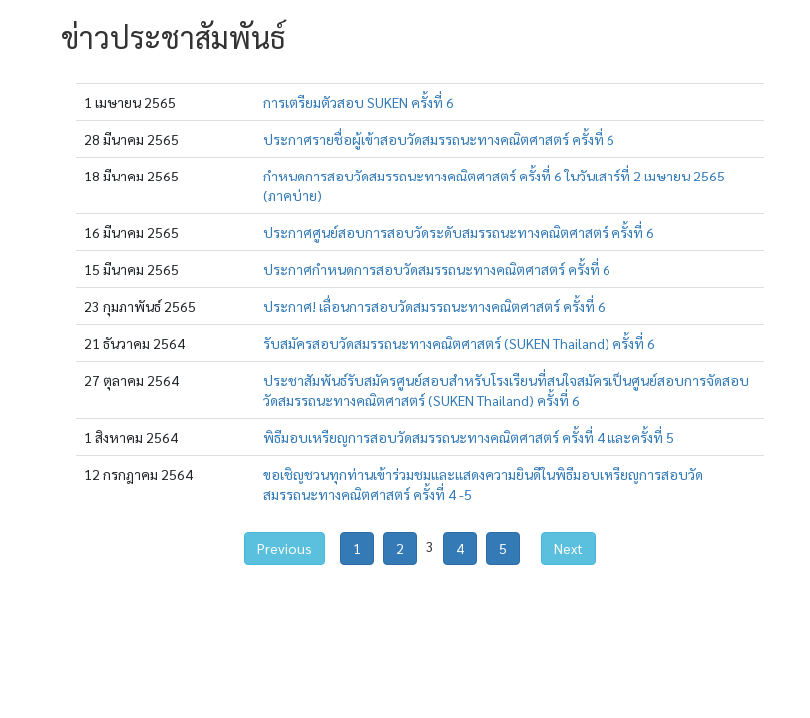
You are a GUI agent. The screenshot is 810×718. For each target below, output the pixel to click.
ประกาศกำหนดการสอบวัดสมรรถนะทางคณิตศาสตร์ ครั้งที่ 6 (436, 269)
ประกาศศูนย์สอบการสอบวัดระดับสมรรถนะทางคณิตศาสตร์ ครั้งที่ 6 (458, 232)
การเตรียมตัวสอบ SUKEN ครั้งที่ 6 (358, 102)
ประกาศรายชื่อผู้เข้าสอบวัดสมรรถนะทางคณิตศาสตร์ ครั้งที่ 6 (438, 139)
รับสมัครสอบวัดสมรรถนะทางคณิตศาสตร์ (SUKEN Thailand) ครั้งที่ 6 (459, 343)
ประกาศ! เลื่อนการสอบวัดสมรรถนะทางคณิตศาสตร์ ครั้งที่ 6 (434, 306)
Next (568, 548)
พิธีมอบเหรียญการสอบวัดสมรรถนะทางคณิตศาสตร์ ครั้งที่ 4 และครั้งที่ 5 (468, 437)
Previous (284, 548)
